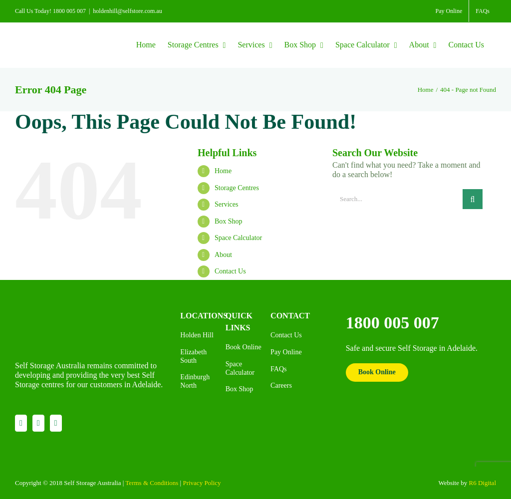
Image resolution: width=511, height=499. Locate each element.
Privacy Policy (202, 483)
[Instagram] (38, 423)
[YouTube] (56, 423)
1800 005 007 (392, 322)
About (223, 254)
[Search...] (397, 199)
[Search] (473, 199)
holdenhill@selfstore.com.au (127, 10)
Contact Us (230, 271)
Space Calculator (238, 238)
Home (223, 171)
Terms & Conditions (151, 483)
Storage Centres (237, 187)
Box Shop (229, 221)
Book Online (377, 372)
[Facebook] (21, 423)
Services (226, 204)
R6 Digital (482, 483)
